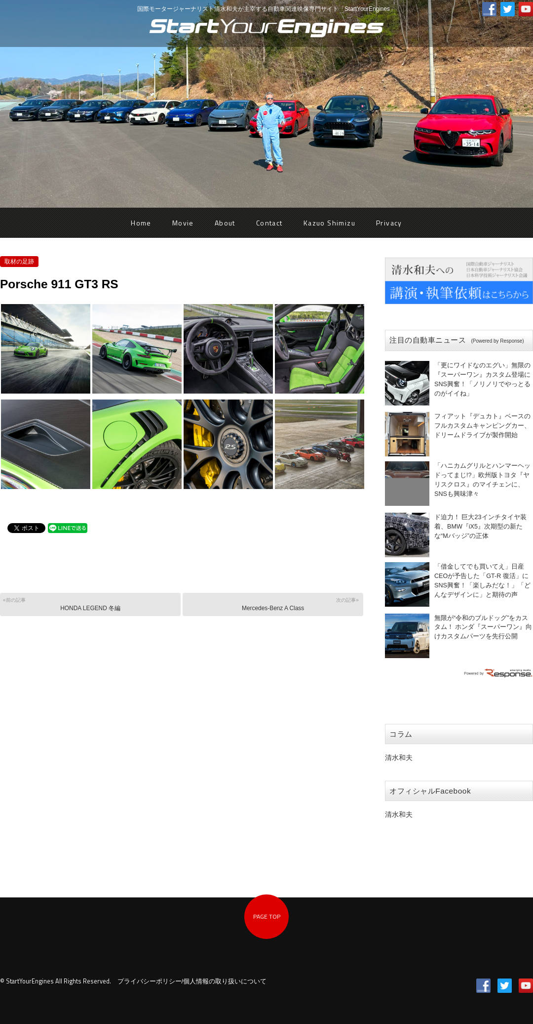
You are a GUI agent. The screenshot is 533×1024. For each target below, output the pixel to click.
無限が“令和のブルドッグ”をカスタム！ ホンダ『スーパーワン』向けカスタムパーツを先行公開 (483, 627)
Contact (269, 223)
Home (141, 223)
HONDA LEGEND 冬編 (89, 604)
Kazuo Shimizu (329, 223)
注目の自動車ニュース (456, 340)
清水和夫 (399, 757)
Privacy (389, 223)
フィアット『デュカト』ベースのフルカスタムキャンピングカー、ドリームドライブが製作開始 (482, 426)
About (225, 223)
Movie (183, 223)
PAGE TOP (266, 916)
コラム (401, 734)
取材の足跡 (19, 261)
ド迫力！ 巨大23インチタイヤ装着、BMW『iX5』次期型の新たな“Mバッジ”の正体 (480, 526)
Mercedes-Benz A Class (272, 604)
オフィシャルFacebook (430, 791)
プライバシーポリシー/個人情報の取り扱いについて (192, 981)
